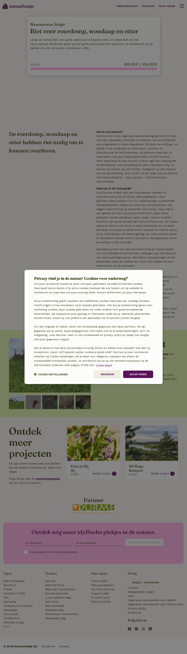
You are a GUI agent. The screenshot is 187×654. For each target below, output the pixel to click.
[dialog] (94, 327)
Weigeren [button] (106, 374)
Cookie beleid (104, 364)
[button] (51, 374)
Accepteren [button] (138, 374)
